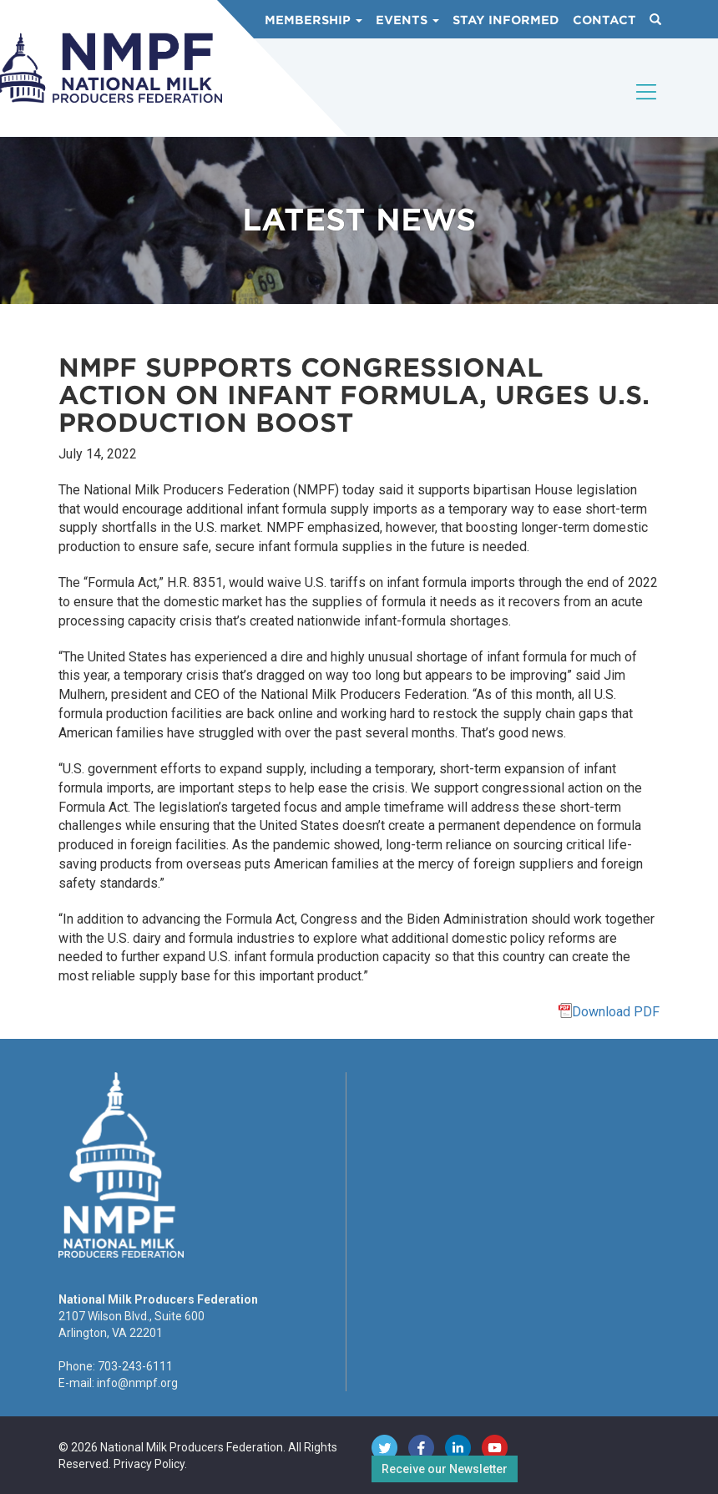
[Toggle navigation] (647, 106)
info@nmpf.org (137, 1383)
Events (407, 20)
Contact (604, 20)
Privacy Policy (149, 1464)
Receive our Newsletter (445, 1469)
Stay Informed (506, 20)
